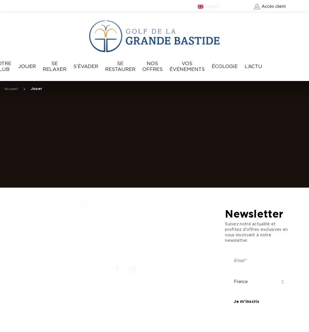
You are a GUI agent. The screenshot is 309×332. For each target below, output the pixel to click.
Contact (240, 7)
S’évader (85, 66)
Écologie (225, 66)
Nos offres (152, 66)
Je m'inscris (246, 302)
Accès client (274, 7)
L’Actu (253, 66)
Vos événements (187, 66)
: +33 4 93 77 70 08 (31, 242)
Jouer (27, 66)
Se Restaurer (120, 66)
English (212, 7)
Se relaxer (54, 66)
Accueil (11, 88)
